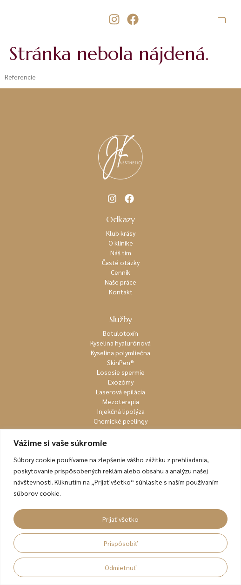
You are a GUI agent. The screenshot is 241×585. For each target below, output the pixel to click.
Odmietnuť (120, 567)
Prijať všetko (120, 519)
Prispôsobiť (121, 543)
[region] (120, 507)
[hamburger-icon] (222, 19)
